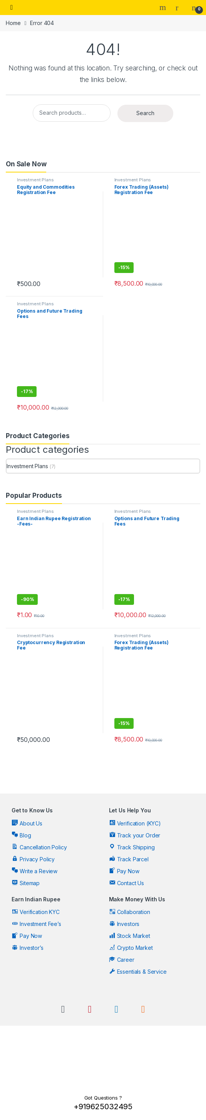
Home (13, 23)
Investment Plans (35, 179)
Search (163, 7)
